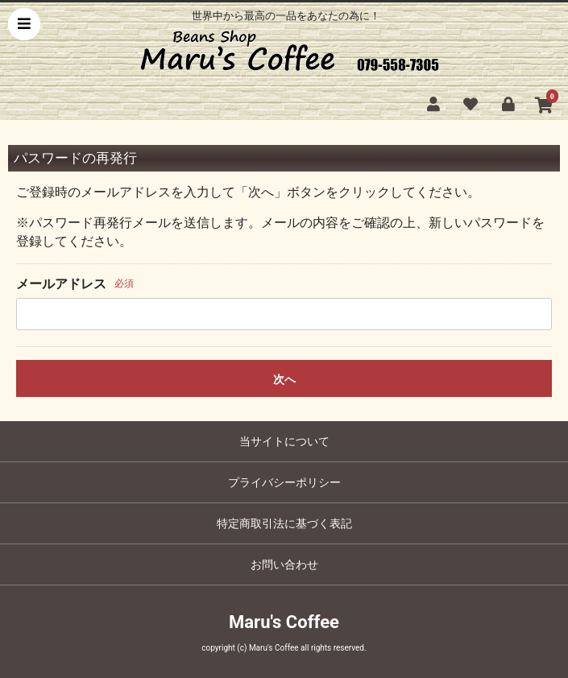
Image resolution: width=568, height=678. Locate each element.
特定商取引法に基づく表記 (284, 523)
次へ (284, 379)
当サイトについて (284, 441)
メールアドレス (61, 283)
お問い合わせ (284, 564)
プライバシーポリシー (284, 482)
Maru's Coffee (284, 622)
